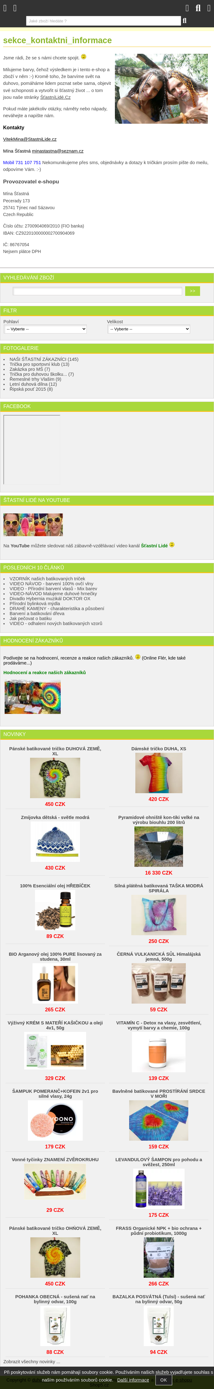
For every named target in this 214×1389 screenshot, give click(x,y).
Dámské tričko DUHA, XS (158, 748)
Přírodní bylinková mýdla (35, 603)
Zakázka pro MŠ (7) (30, 369)
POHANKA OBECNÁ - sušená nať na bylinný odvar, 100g (55, 1299)
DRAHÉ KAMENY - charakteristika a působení (57, 608)
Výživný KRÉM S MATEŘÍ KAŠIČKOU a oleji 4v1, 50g (55, 1025)
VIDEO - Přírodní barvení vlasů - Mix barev (53, 588)
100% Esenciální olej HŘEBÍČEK (55, 885)
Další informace (133, 1380)
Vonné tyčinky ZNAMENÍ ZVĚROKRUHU (55, 1159)
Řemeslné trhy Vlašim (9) (35, 379)
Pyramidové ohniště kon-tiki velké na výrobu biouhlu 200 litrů (158, 820)
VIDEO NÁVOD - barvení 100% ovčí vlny (51, 583)
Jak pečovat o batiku (31, 618)
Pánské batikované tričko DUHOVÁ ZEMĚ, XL (55, 751)
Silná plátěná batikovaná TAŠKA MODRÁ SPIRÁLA (158, 888)
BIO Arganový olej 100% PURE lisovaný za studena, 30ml (55, 957)
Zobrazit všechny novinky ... (31, 1361)
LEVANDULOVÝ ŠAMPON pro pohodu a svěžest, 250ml (159, 1162)
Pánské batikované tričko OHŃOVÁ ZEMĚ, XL (55, 1231)
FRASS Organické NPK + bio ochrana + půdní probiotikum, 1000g (159, 1231)
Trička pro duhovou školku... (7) (42, 374)
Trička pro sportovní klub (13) (39, 364)
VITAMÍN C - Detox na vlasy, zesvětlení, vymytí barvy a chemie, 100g (158, 1025)
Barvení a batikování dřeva (37, 613)
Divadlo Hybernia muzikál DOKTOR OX (50, 598)
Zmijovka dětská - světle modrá (55, 817)
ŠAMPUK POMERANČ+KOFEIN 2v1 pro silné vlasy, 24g (55, 1094)
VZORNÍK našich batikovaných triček (47, 578)
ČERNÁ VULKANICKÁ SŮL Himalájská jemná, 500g (159, 957)
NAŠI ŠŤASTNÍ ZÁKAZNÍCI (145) (44, 359)
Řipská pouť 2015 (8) (31, 389)
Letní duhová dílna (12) (33, 384)
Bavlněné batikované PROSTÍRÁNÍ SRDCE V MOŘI (158, 1094)
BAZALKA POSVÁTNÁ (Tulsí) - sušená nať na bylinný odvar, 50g (158, 1299)
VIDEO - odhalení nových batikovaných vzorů (56, 623)
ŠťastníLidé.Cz (55, 97)
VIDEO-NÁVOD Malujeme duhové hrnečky (53, 593)
